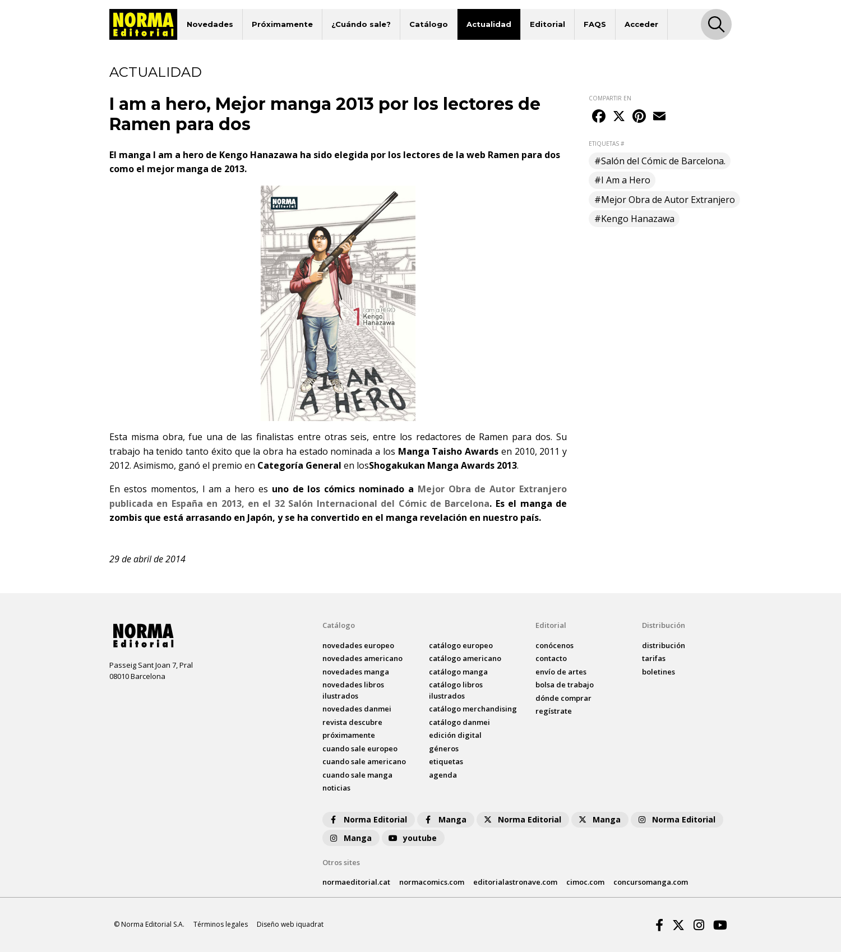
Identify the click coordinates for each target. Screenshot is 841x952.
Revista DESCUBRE (352, 722)
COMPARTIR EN (610, 98)
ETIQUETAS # (606, 143)
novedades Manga (355, 672)
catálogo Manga (458, 672)
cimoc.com (585, 882)
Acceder (641, 24)
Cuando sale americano (364, 761)
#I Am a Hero (622, 180)
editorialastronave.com (515, 882)
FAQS (595, 24)
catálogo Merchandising (473, 709)
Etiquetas (446, 761)
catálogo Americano (465, 658)
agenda (443, 775)
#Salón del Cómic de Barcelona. (660, 161)
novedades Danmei (356, 709)
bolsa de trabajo (564, 685)
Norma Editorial (367, 819)
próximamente (348, 735)
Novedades (210, 24)
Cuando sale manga (357, 775)
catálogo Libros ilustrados (456, 690)
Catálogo (428, 24)
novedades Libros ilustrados (353, 690)
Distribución (663, 625)
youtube (412, 838)
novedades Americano (362, 658)
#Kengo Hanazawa (634, 218)
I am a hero (228, 489)
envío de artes (560, 672)
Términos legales (220, 924)
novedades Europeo (358, 645)
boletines (658, 672)
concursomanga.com (650, 882)
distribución (663, 645)
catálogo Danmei (459, 722)
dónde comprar (563, 698)
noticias (336, 788)
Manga (444, 819)
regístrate (553, 711)
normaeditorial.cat (356, 882)
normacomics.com (431, 882)
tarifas (654, 658)
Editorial (547, 24)
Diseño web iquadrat (290, 924)
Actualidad (488, 24)
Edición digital (455, 735)
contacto (551, 658)
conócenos (554, 645)
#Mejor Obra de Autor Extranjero (664, 199)
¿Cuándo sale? (361, 24)
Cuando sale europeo (360, 748)
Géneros (444, 748)
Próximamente (282, 24)
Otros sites (341, 862)
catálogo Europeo (461, 645)
